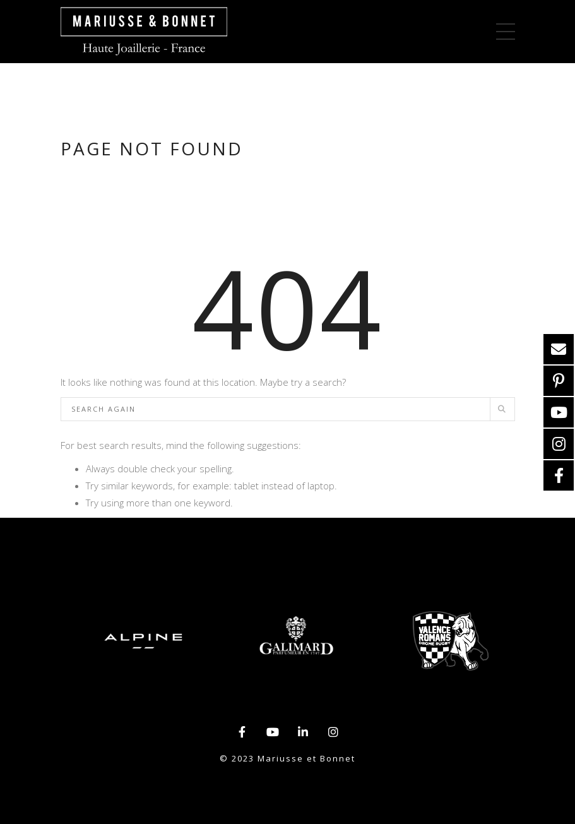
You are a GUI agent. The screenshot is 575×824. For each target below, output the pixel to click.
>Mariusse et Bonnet (144, 31)
